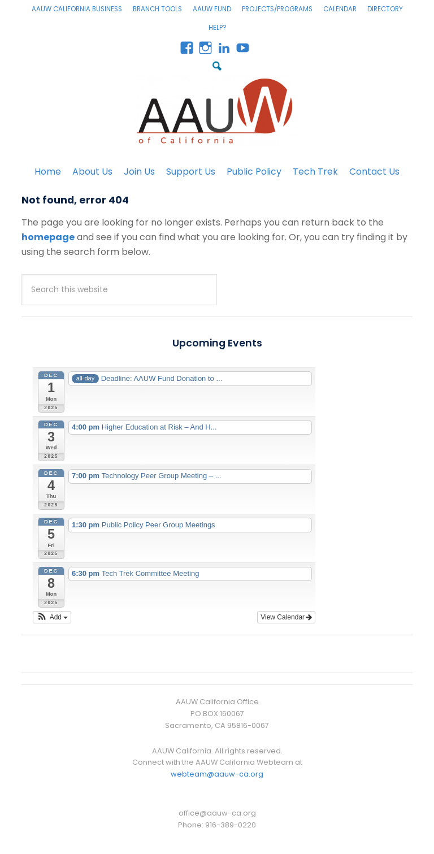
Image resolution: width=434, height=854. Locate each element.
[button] (52, 617)
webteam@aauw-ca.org (217, 774)
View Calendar (286, 617)
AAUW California (217, 111)
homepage (48, 237)
